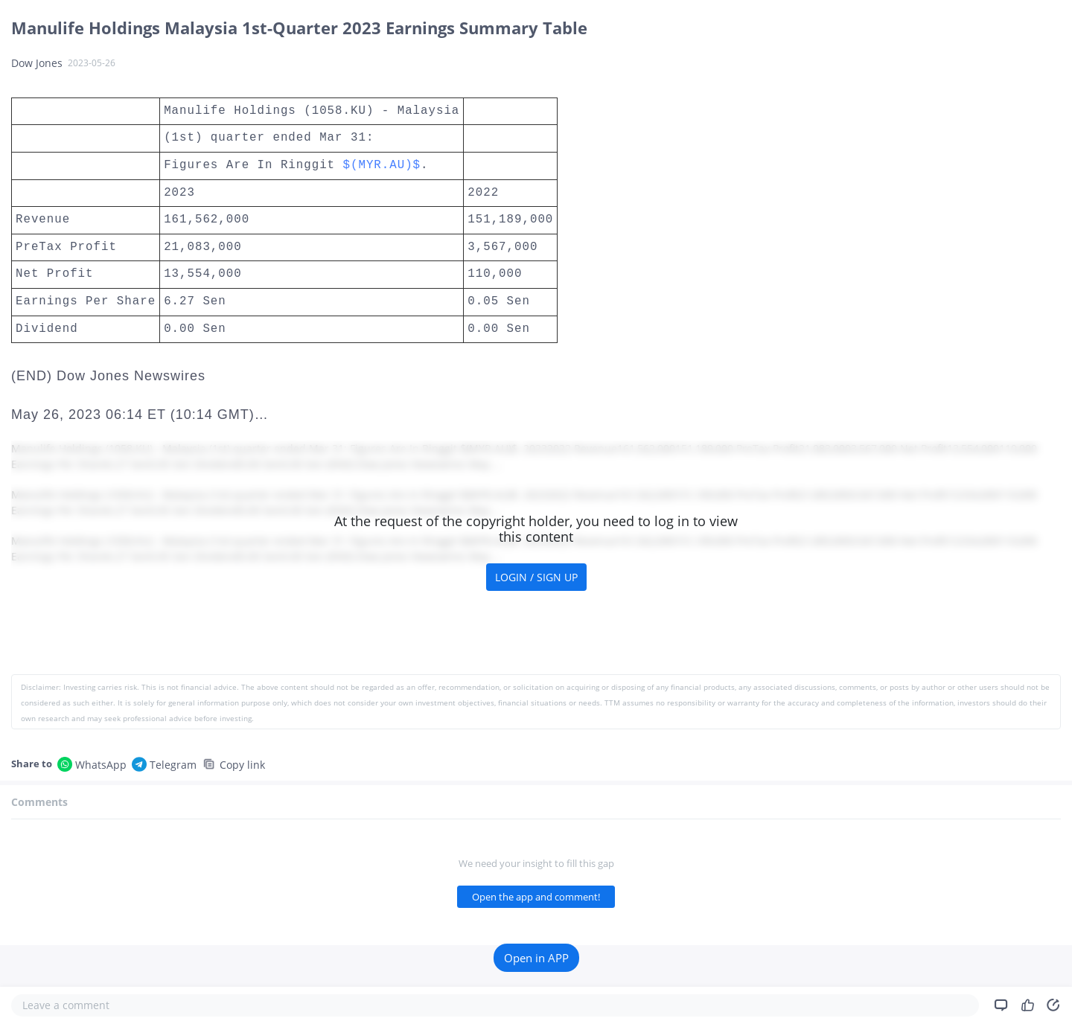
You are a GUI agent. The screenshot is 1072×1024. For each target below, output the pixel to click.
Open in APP (536, 958)
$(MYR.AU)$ (382, 165)
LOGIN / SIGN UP (536, 577)
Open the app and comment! (536, 897)
